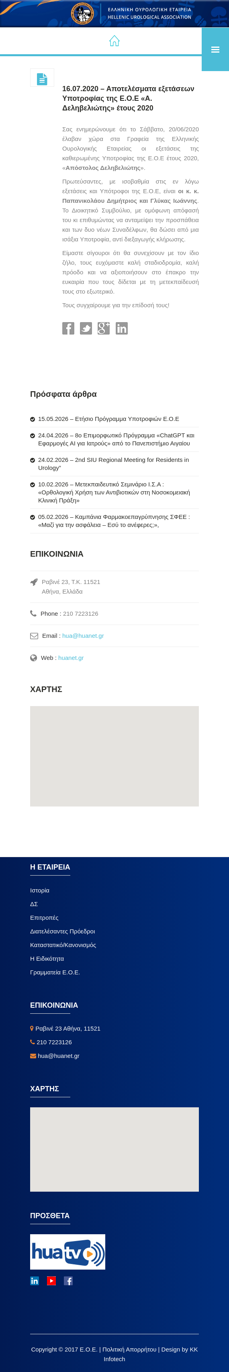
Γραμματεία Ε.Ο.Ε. (55, 972)
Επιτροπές (44, 917)
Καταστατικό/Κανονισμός (63, 944)
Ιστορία (39, 890)
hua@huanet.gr (83, 635)
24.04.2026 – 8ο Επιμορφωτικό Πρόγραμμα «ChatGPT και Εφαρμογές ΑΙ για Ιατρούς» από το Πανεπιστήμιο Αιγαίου (116, 439)
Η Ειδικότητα (47, 958)
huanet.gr (71, 657)
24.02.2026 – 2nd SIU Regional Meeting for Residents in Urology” (113, 463)
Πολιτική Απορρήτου (130, 1349)
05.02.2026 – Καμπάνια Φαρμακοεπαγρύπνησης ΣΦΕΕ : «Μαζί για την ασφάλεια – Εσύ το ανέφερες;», (114, 520)
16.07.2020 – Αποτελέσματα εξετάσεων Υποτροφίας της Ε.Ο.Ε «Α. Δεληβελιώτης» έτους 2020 (128, 98)
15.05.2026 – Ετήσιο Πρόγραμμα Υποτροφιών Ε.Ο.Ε (108, 418)
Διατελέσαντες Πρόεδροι (62, 931)
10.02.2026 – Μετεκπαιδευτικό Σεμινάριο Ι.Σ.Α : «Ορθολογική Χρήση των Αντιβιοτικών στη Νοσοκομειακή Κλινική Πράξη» (114, 492)
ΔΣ (34, 903)
